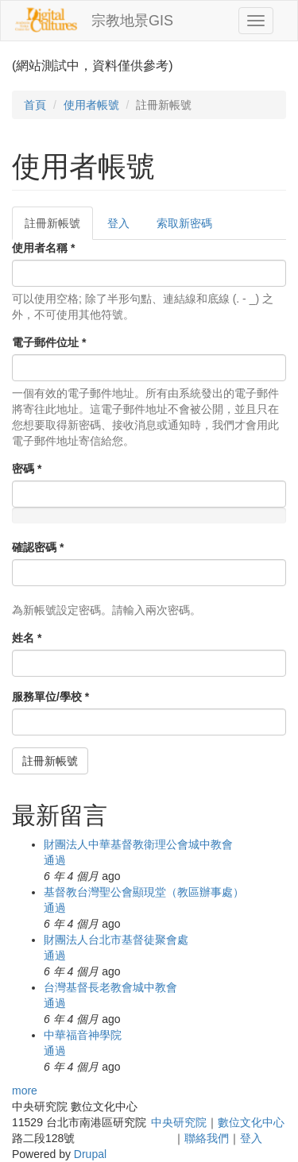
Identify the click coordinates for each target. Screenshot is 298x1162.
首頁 (35, 104)
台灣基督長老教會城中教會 (110, 987)
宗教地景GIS (132, 21)
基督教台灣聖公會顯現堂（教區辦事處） (144, 892)
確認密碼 (38, 547)
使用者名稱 (43, 247)
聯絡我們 (206, 1138)
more (24, 1090)
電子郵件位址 (49, 342)
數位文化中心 (251, 1122)
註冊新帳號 (59, 227)
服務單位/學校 (50, 696)
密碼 (26, 468)
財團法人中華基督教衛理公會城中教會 (138, 844)
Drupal (90, 1154)
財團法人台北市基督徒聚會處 (116, 939)
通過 (55, 860)
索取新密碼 (184, 223)
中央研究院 (179, 1122)
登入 (118, 223)
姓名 (26, 637)
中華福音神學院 (83, 1035)
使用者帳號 (91, 104)
